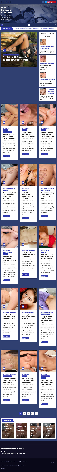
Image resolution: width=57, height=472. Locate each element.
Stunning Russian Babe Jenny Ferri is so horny (28, 316)
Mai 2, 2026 (7, 64)
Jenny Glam (43, 374)
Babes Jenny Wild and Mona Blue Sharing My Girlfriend (9, 195)
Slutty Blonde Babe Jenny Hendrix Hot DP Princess (27, 195)
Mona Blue (50, 91)
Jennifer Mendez (44, 79)
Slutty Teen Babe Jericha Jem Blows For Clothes (28, 254)
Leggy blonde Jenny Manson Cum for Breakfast (28, 134)
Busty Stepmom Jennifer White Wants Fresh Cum (9, 136)
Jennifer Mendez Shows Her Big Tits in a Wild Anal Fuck (47, 134)
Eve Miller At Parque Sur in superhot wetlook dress (17, 58)
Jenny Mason (6, 374)
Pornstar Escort (44, 48)
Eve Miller (5, 54)
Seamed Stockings (14, 54)
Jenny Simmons (6, 250)
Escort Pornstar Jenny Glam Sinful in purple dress (47, 382)
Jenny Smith (6, 312)
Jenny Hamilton (44, 250)
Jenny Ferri (24, 312)
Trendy (47, 36)
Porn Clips (51, 46)
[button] (55, 24)
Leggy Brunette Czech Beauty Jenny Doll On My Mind (47, 319)
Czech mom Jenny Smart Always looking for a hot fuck (47, 195)
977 (32, 413)
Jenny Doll (43, 312)
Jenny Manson (43, 63)
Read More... (6, 156)
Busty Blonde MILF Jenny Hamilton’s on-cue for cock (47, 256)
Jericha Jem (25, 250)
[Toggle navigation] (29, 24)
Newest (43, 33)
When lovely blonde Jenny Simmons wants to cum (9, 259)
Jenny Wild (50, 89)
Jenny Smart (44, 188)
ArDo (13, 64)
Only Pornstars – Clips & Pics (6, 10)
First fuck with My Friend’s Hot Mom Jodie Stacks (9, 380)
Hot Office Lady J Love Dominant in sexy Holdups (28, 380)
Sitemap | (3, 468)
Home (52, 462)
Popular (51, 33)
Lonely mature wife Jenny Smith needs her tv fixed (9, 316)
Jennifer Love (25, 374)
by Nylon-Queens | (22, 465)
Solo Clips (5, 254)
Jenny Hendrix (25, 188)
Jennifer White (43, 46)
